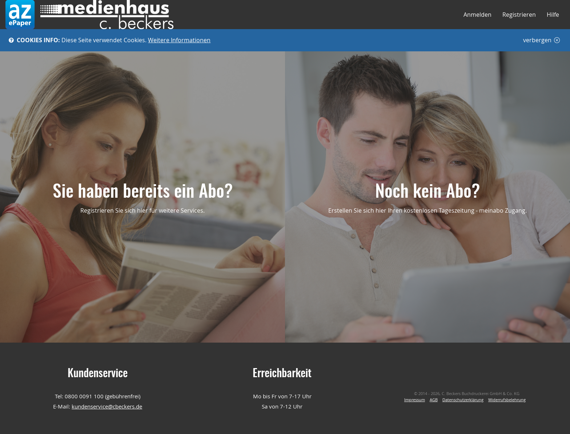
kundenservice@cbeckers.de (107, 406)
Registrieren (519, 15)
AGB (434, 399)
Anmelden (477, 15)
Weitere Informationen (179, 40)
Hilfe (553, 15)
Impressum (414, 399)
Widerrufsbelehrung (507, 399)
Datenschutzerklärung (462, 399)
